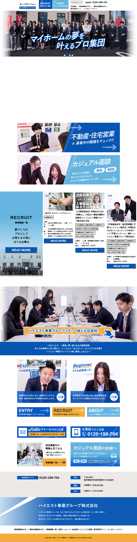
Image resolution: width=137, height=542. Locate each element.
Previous (41, 234)
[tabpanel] (68, 34)
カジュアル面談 (86, 529)
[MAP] (111, 480)
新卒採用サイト (76, 9)
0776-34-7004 (97, 485)
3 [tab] (69, 55)
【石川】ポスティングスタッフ (57, 213)
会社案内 (74, 6)
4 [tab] (72, 55)
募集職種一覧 (51, 529)
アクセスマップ (76, 2)
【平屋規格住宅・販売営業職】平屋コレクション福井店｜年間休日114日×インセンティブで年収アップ (121, 230)
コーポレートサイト (90, 9)
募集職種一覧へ (52, 463)
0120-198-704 (99, 2)
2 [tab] (67, 55)
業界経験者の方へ (85, 6)
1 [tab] (64, 55)
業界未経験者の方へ (100, 6)
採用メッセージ (64, 529)
